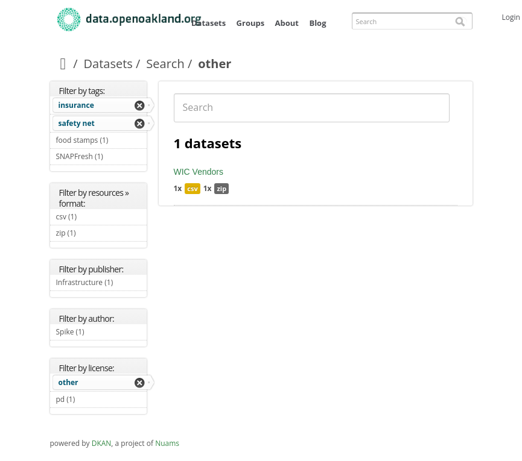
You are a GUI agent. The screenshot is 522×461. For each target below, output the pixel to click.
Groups (251, 22)
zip (221, 188)
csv (192, 188)
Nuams (167, 443)
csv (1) (91, 217)
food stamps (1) (101, 141)
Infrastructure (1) (101, 283)
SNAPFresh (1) (101, 158)
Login (511, 17)
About (287, 22)
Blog (317, 22)
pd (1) (89, 399)
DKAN (102, 443)
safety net (77, 123)
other (68, 382)
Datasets (208, 22)
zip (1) (90, 233)
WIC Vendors (198, 172)
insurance (76, 105)
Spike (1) (98, 332)
